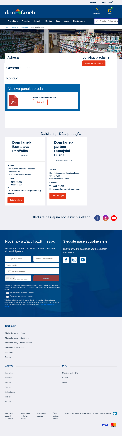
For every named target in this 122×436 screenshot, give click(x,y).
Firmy (93, 3)
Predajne (26, 21)
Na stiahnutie (79, 21)
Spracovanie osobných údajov (25, 416)
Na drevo (9, 352)
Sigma (7, 387)
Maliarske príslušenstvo (15, 347)
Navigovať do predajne (94, 63)
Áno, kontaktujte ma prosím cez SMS (21, 296)
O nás (64, 382)
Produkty (13, 21)
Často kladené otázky (56, 416)
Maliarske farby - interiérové (17, 338)
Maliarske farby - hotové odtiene (18, 343)
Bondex (8, 382)
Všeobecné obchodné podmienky (9, 416)
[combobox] (106, 21)
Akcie (66, 21)
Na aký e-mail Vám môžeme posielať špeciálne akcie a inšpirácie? (30, 250)
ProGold (8, 402)
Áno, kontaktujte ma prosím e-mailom (22, 293)
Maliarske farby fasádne (15, 333)
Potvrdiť (46, 278)
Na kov (8, 357)
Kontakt (49, 21)
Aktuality (38, 21)
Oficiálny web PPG (70, 373)
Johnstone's (10, 392)
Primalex (8, 373)
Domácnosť (107, 3)
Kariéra (65, 378)
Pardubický (24, 27)
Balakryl (8, 378)
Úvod (7, 27)
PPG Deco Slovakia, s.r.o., (84, 413)
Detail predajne (16, 200)
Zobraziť (40, 102)
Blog (58, 21)
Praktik (8, 397)
